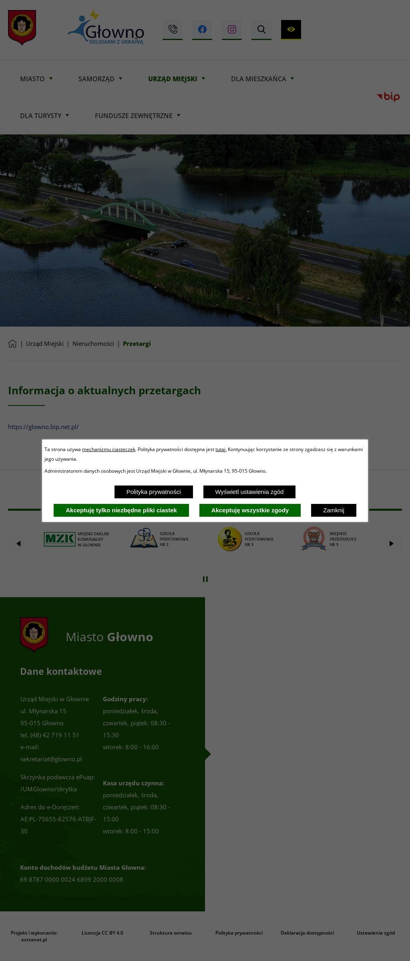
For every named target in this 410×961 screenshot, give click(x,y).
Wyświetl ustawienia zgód (249, 491)
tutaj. (221, 449)
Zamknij (333, 510)
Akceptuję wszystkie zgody (250, 510)
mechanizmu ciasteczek (108, 449)
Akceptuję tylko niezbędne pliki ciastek (121, 510)
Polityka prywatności (154, 491)
